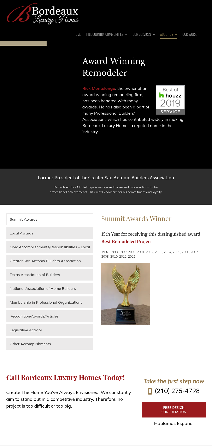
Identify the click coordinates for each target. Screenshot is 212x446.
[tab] (49, 219)
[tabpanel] (153, 269)
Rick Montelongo (98, 88)
